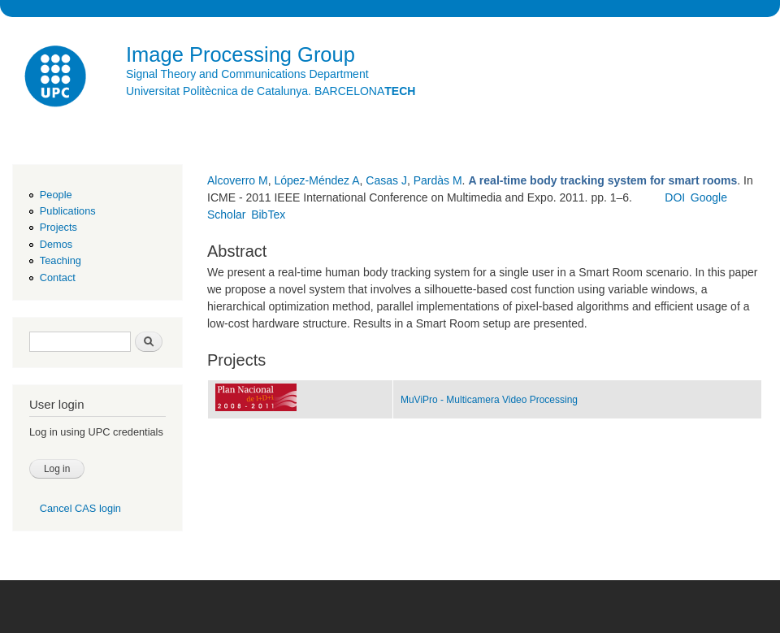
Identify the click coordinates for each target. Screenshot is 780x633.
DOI (675, 197)
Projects (58, 227)
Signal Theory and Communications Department (247, 73)
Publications (68, 211)
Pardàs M (438, 180)
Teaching (60, 260)
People (56, 195)
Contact (58, 277)
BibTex (268, 214)
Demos (56, 244)
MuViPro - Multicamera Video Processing (489, 399)
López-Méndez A (316, 180)
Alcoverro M (237, 180)
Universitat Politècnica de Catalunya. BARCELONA (270, 91)
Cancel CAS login (80, 508)
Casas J (386, 180)
